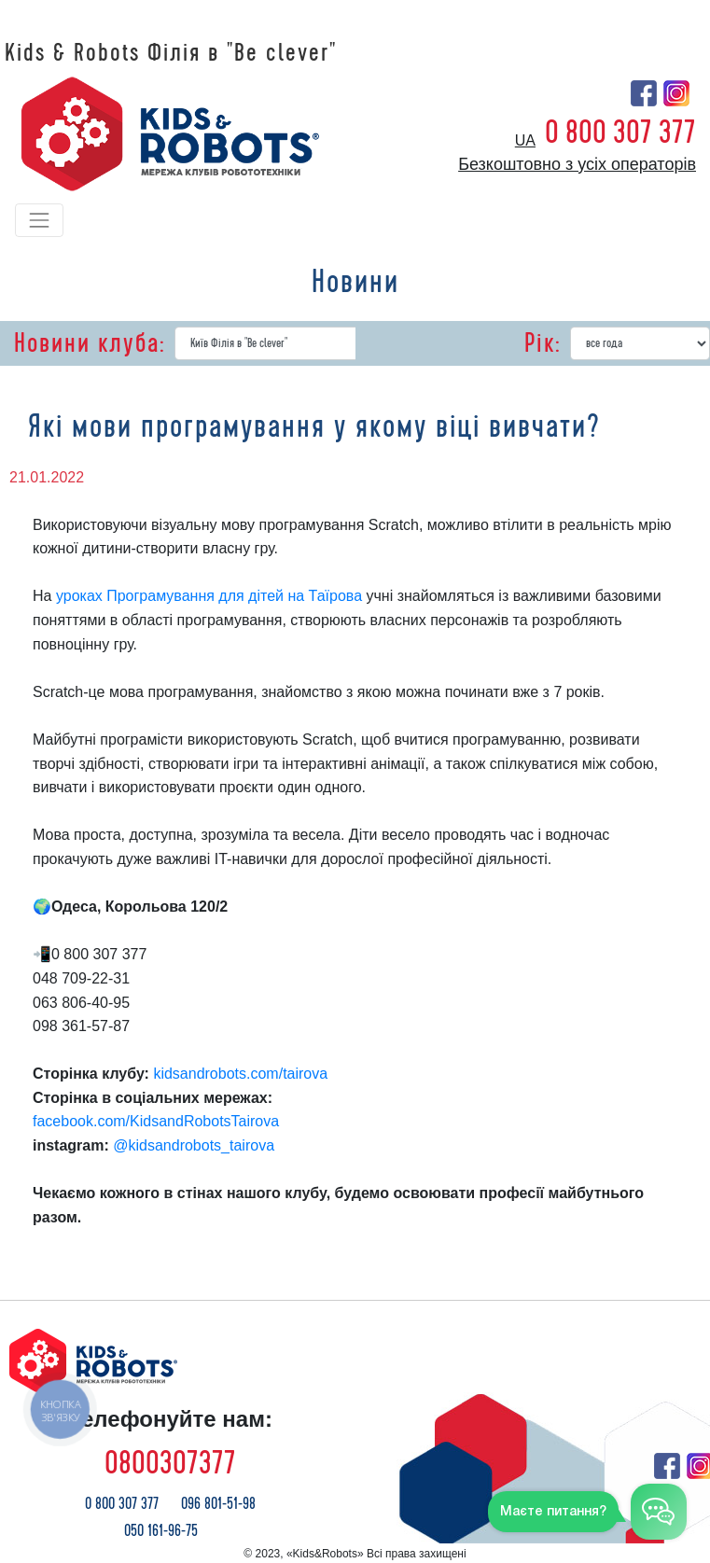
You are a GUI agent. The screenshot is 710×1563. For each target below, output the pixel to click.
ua (525, 140)
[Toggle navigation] (39, 220)
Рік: (542, 343)
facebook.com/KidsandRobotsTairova (156, 1121)
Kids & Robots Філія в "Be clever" (171, 53)
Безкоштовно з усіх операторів (577, 164)
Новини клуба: (89, 343)
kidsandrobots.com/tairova (242, 1074)
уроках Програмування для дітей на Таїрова (209, 596)
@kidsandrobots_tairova (195, 1145)
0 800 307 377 (620, 132)
